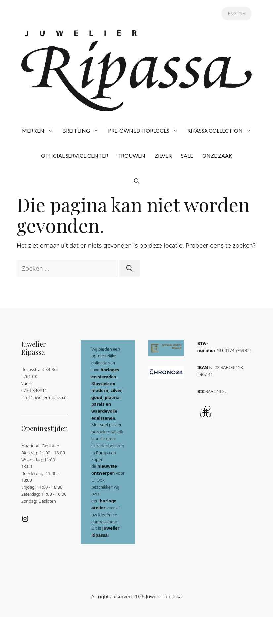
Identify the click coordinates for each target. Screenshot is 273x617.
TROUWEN (131, 156)
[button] (136, 181)
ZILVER (163, 156)
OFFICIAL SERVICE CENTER (74, 156)
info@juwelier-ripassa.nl (44, 397)
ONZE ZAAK (217, 156)
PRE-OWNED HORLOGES (145, 130)
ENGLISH (236, 13)
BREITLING (82, 130)
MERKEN (40, 130)
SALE (187, 156)
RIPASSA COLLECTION (221, 130)
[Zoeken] (129, 268)
